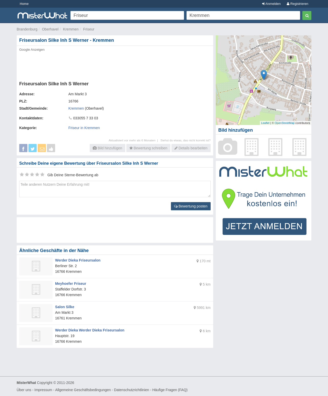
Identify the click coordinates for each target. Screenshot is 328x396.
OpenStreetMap (285, 122)
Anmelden (271, 4)
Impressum (43, 390)
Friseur (89, 29)
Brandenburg (27, 29)
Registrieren (297, 4)
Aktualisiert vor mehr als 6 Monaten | (134, 140)
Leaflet (265, 122)
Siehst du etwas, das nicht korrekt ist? (185, 140)
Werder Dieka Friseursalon (77, 260)
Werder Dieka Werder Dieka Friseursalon (89, 330)
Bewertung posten (191, 206)
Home (24, 4)
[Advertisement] (114, 64)
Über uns (24, 390)
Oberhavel (50, 29)
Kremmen (71, 29)
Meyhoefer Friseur (70, 284)
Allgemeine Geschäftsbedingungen (83, 390)
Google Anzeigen (32, 49)
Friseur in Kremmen (84, 128)
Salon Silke (64, 307)
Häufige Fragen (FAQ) (170, 390)
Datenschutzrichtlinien (131, 390)
